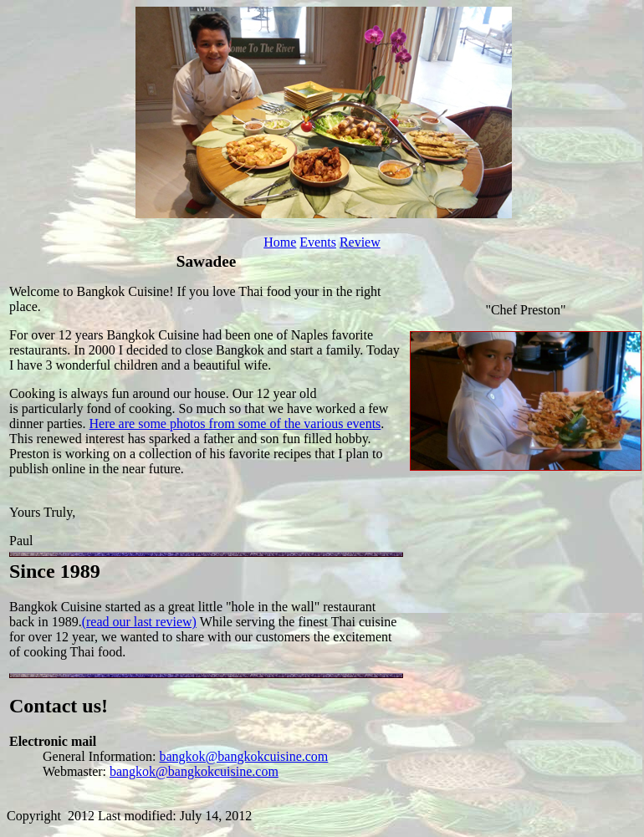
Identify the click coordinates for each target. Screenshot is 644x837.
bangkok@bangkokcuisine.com (244, 756)
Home (279, 242)
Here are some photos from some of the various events (235, 423)
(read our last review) (139, 622)
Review (360, 242)
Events (317, 242)
